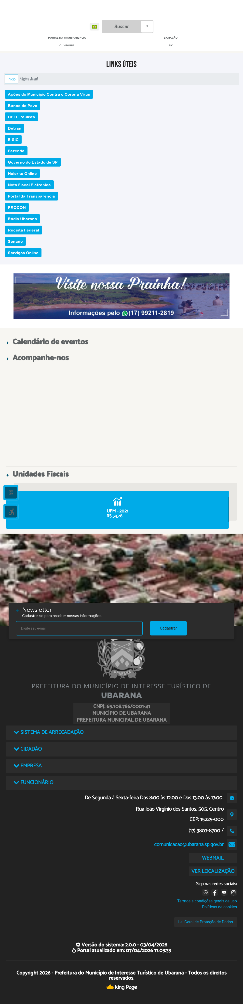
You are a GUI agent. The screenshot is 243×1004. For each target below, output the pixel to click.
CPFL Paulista (21, 117)
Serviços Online (23, 252)
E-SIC (13, 139)
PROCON (17, 207)
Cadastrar (168, 628)
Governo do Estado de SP (33, 162)
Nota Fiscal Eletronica (29, 185)
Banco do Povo (22, 105)
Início (11, 79)
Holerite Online (22, 173)
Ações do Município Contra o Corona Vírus (49, 94)
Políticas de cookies (219, 907)
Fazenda (16, 151)
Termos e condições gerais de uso (207, 901)
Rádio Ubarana (22, 218)
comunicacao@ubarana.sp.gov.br (189, 844)
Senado (15, 241)
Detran (14, 128)
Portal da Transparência (31, 196)
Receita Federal (23, 230)
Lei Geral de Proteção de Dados (205, 922)
